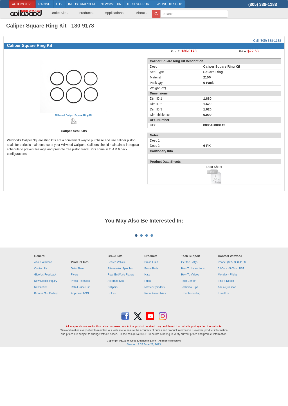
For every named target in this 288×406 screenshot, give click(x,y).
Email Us (223, 349)
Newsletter (40, 343)
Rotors (111, 349)
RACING (44, 4)
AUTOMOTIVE (22, 4)
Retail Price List (80, 343)
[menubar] (97, 14)
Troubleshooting (190, 349)
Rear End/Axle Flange (121, 330)
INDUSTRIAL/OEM (81, 4)
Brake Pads (151, 324)
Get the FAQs (189, 318)
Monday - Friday (227, 330)
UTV (59, 4)
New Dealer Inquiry (45, 336)
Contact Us (40, 324)
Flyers (74, 330)
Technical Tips (189, 343)
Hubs (147, 336)
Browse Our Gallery (46, 349)
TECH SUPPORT (138, 4)
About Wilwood (43, 318)
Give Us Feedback (45, 330)
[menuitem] (58, 14)
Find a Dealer (226, 336)
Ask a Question (227, 343)
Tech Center (188, 336)
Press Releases (80, 336)
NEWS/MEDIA (111, 4)
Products (87, 13)
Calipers (112, 343)
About (141, 13)
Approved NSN (80, 349)
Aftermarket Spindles (120, 324)
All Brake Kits (116, 336)
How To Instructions (193, 324)
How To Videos (190, 330)
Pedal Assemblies (155, 349)
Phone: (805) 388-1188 (231, 318)
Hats (147, 330)
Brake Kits (60, 13)
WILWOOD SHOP (169, 4)
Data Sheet (77, 324)
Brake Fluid (151, 318)
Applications (115, 13)
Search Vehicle (117, 318)
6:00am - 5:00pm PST (231, 324)
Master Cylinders (154, 343)
